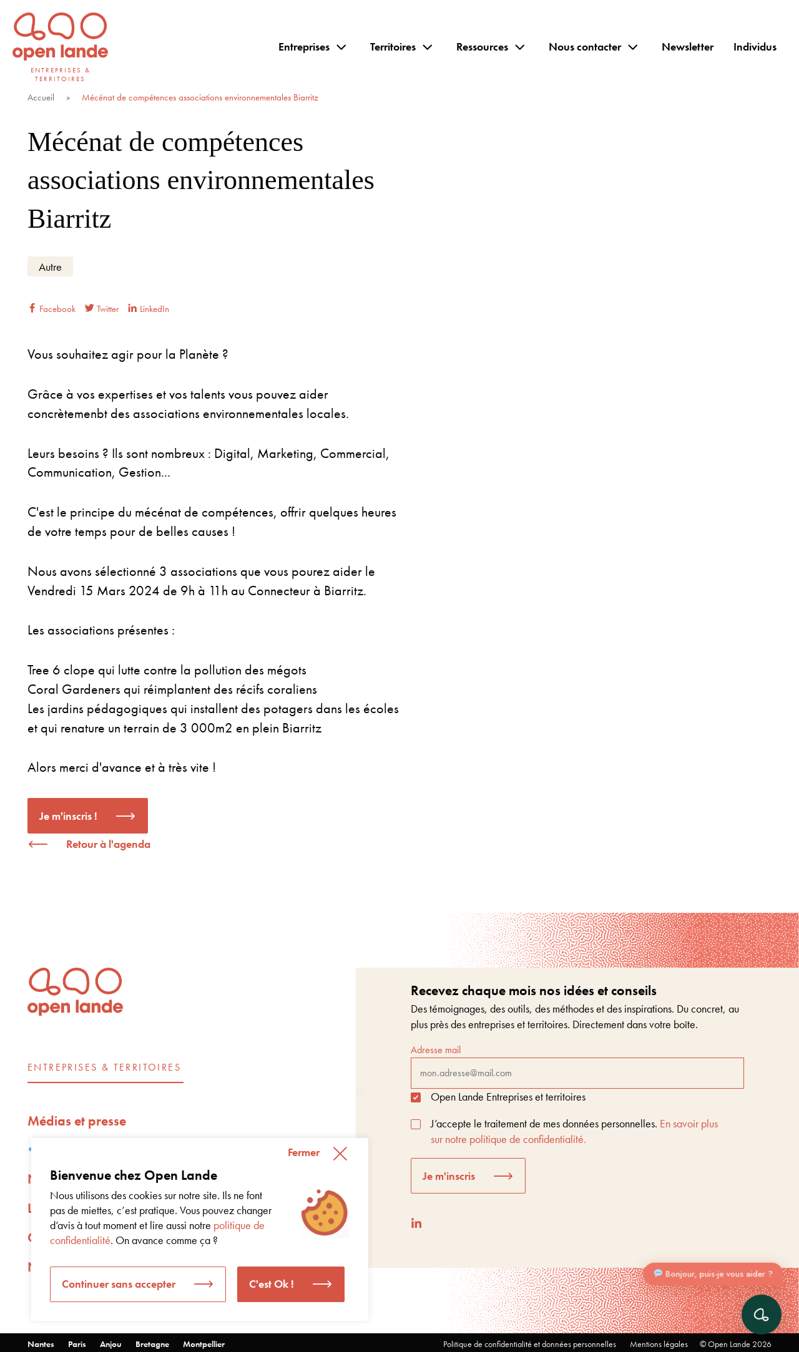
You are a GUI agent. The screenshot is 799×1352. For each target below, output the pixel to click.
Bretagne (152, 1344)
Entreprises (304, 46)
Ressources (482, 46)
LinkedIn (148, 309)
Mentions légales (659, 1344)
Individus (755, 46)
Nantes (40, 1344)
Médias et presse (76, 1121)
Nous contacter (585, 46)
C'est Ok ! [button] (271, 1284)
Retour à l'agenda (108, 844)
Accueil (40, 97)
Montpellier (204, 1344)
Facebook (51, 309)
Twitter (102, 309)
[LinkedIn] (416, 1223)
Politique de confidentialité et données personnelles (529, 1344)
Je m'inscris (449, 1176)
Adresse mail (577, 1065)
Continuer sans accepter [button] (118, 1284)
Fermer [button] (304, 1152)
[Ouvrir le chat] (762, 1315)
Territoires (393, 46)
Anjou (111, 1344)
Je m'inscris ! (68, 816)
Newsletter (687, 46)
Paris (77, 1344)
